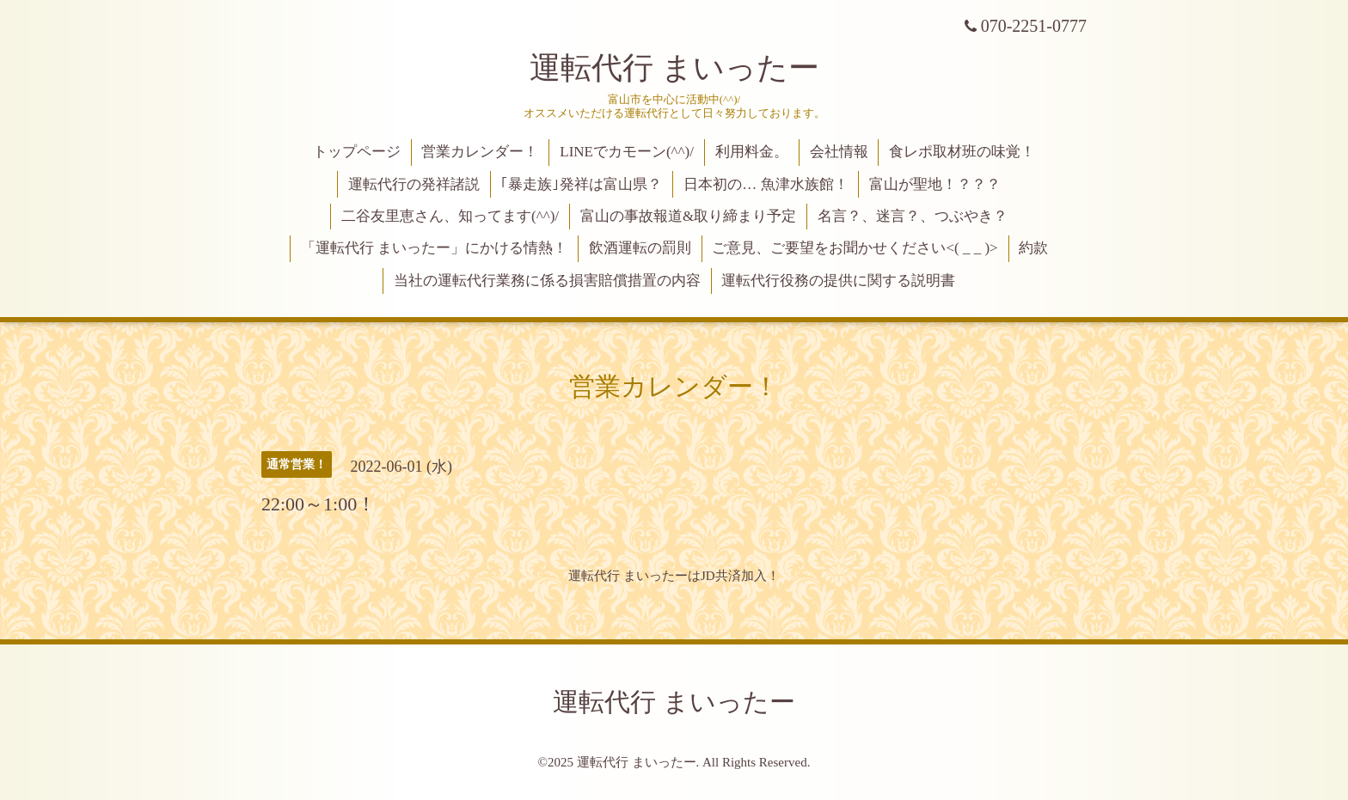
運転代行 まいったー (674, 68)
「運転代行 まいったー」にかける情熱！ (434, 248)
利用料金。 (751, 152)
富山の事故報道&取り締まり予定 (688, 216)
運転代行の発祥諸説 (414, 184)
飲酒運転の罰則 (640, 248)
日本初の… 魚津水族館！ (765, 184)
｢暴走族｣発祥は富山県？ (581, 184)
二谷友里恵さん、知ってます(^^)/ (450, 216)
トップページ (357, 152)
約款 (1033, 248)
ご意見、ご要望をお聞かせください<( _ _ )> (854, 248)
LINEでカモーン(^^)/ (627, 152)
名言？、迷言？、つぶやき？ (913, 216)
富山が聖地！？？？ (935, 184)
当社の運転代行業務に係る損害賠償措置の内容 (547, 280)
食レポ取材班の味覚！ (962, 152)
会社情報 (839, 152)
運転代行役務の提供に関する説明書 (838, 280)
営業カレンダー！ (479, 152)
